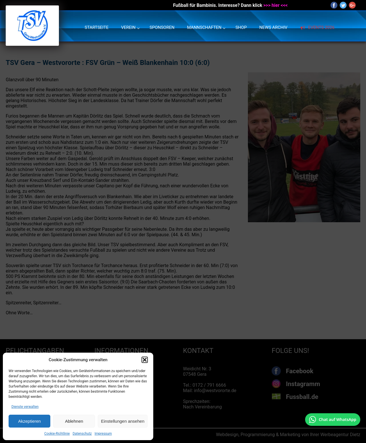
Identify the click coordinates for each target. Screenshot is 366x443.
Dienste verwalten (25, 407)
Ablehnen (74, 421)
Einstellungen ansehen (122, 421)
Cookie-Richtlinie (57, 434)
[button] (145, 360)
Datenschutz (82, 434)
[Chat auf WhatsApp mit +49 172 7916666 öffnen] (332, 419)
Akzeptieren (29, 421)
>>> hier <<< (275, 5)
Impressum (103, 434)
